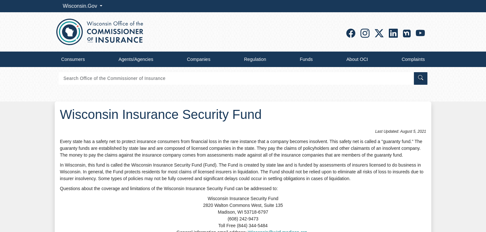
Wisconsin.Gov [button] (80, 6)
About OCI (357, 59)
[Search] (236, 78)
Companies (198, 59)
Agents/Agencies (135, 59)
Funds (306, 59)
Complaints (413, 59)
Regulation (255, 59)
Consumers (73, 59)
